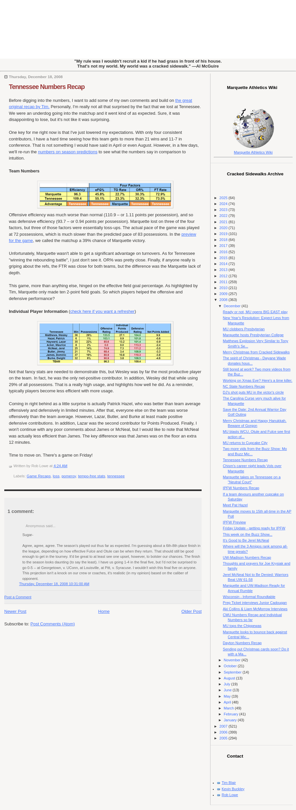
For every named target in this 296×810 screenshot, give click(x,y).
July (227, 684)
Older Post (192, 611)
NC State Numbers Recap (244, 386)
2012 (224, 276)
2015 (224, 258)
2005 (224, 738)
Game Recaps (39, 476)
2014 (224, 264)
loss (56, 476)
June (228, 690)
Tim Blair (229, 783)
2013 (224, 270)
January (230, 720)
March (229, 708)
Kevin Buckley (233, 789)
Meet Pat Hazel (235, 505)
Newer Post (15, 611)
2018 (224, 240)
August (230, 678)
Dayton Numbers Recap (242, 643)
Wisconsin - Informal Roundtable (249, 597)
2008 (224, 300)
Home (104, 611)
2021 (224, 222)
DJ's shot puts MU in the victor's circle (253, 392)
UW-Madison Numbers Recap (247, 557)
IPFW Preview (234, 522)
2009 (224, 294)
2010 (224, 288)
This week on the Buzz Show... (247, 534)
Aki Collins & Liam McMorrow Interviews (255, 609)
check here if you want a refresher (102, 311)
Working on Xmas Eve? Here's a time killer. (257, 380)
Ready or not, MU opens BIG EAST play (255, 312)
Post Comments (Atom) (53, 623)
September (233, 672)
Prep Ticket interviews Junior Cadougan (255, 603)
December (232, 306)
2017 (224, 246)
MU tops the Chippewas (242, 626)
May (228, 696)
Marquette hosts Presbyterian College (253, 335)
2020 (224, 228)
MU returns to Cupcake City (245, 443)
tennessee (116, 476)
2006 (224, 732)
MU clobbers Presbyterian (244, 329)
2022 (224, 216)
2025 (224, 198)
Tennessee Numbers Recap (47, 86)
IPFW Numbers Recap (241, 488)
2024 (224, 204)
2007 (224, 726)
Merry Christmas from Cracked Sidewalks (256, 352)
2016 (224, 252)
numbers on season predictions (67, 151)
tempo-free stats (91, 476)
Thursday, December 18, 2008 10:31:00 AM (54, 584)
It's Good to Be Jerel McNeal (246, 540)
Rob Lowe (230, 795)
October (230, 666)
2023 (224, 210)
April (228, 702)
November (232, 660)
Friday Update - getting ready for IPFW (254, 528)
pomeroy (69, 476)
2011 (224, 282)
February (231, 714)
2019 (224, 234)
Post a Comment (17, 597)
